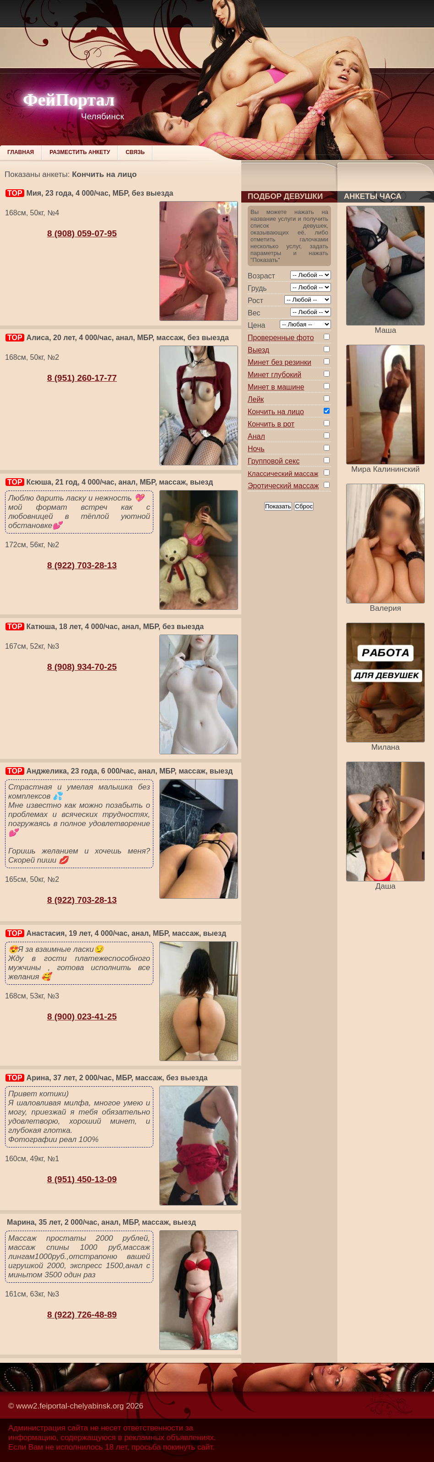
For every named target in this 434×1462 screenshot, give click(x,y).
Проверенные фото (281, 337)
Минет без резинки (279, 362)
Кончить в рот (271, 424)
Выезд (258, 350)
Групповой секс (273, 461)
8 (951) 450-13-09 (82, 1179)
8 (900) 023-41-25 (82, 1016)
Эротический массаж (283, 486)
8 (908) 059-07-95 (82, 233)
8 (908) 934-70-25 (82, 667)
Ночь (256, 449)
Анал (256, 436)
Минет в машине (276, 387)
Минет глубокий (274, 375)
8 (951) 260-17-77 (82, 378)
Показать (278, 506)
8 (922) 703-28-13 (82, 565)
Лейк (256, 399)
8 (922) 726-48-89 (82, 1314)
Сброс (304, 506)
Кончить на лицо (276, 412)
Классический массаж (283, 473)
